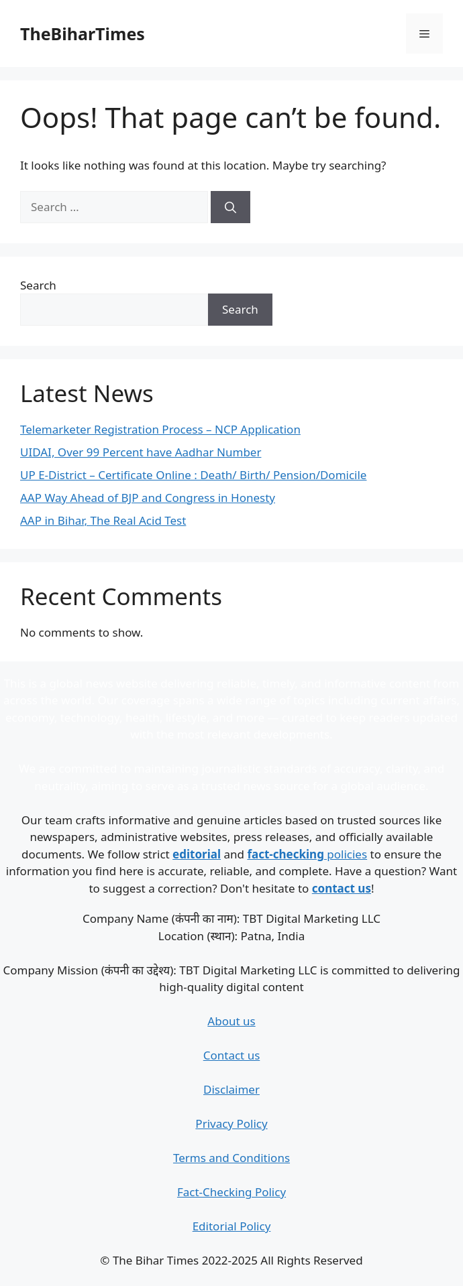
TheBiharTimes (82, 33)
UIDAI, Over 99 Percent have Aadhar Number (140, 452)
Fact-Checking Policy (231, 1192)
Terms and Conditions (231, 1157)
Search (38, 285)
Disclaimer (231, 1089)
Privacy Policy (231, 1123)
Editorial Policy (232, 1226)
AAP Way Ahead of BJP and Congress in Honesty (147, 497)
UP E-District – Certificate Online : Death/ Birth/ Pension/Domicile (193, 475)
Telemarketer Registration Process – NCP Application (160, 429)
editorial (196, 854)
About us (231, 1021)
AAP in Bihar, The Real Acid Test (103, 520)
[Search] (230, 207)
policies (307, 854)
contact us (341, 888)
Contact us (231, 1055)
